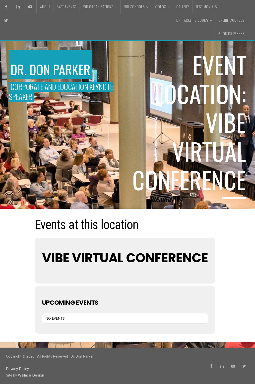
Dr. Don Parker (60, 68)
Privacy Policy (17, 369)
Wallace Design (30, 375)
